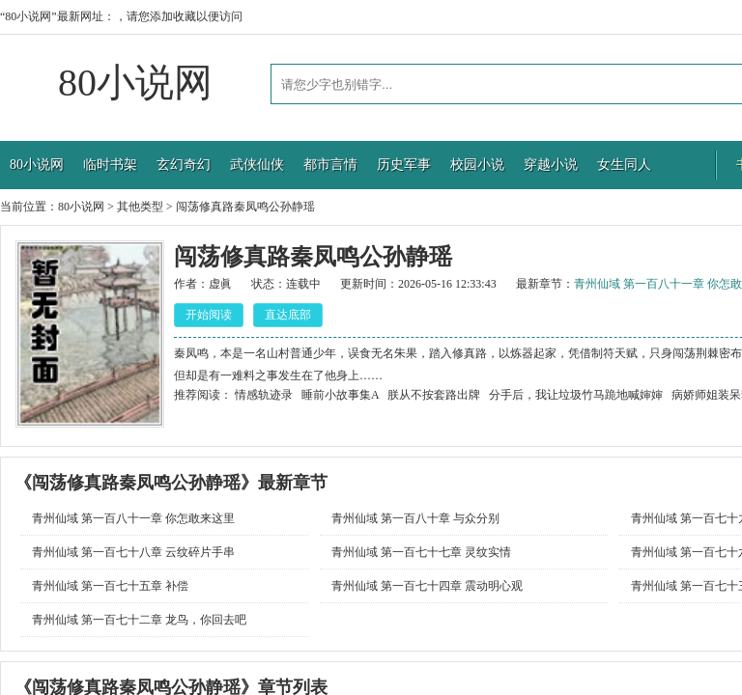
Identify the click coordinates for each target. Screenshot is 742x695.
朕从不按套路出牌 (433, 395)
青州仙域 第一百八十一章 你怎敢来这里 (133, 518)
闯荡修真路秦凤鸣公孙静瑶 (245, 206)
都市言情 (330, 164)
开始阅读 (209, 314)
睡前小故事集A (340, 395)
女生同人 (624, 164)
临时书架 (110, 164)
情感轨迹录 (264, 395)
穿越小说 (551, 164)
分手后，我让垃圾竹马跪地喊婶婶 (576, 395)
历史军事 (404, 164)
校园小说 (477, 164)
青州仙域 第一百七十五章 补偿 (110, 586)
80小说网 (135, 82)
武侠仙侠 (257, 164)
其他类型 (140, 206)
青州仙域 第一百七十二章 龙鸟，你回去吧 (139, 619)
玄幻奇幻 (184, 164)
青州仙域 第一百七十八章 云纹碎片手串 (133, 552)
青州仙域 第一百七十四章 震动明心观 (427, 586)
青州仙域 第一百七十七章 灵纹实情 (421, 552)
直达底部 (288, 314)
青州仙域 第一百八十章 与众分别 (415, 518)
